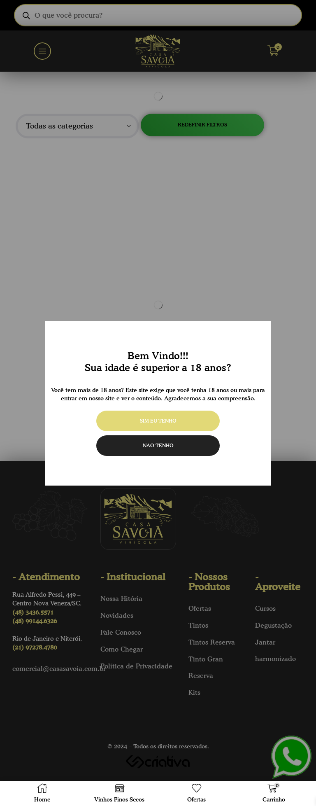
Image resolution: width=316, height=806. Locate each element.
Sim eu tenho (158, 421)
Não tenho (158, 445)
